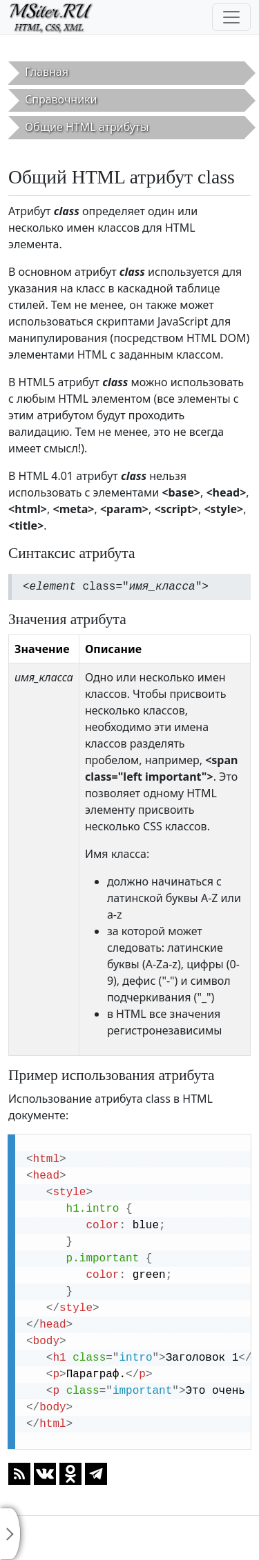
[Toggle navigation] (231, 17)
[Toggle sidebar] (10, 1534)
